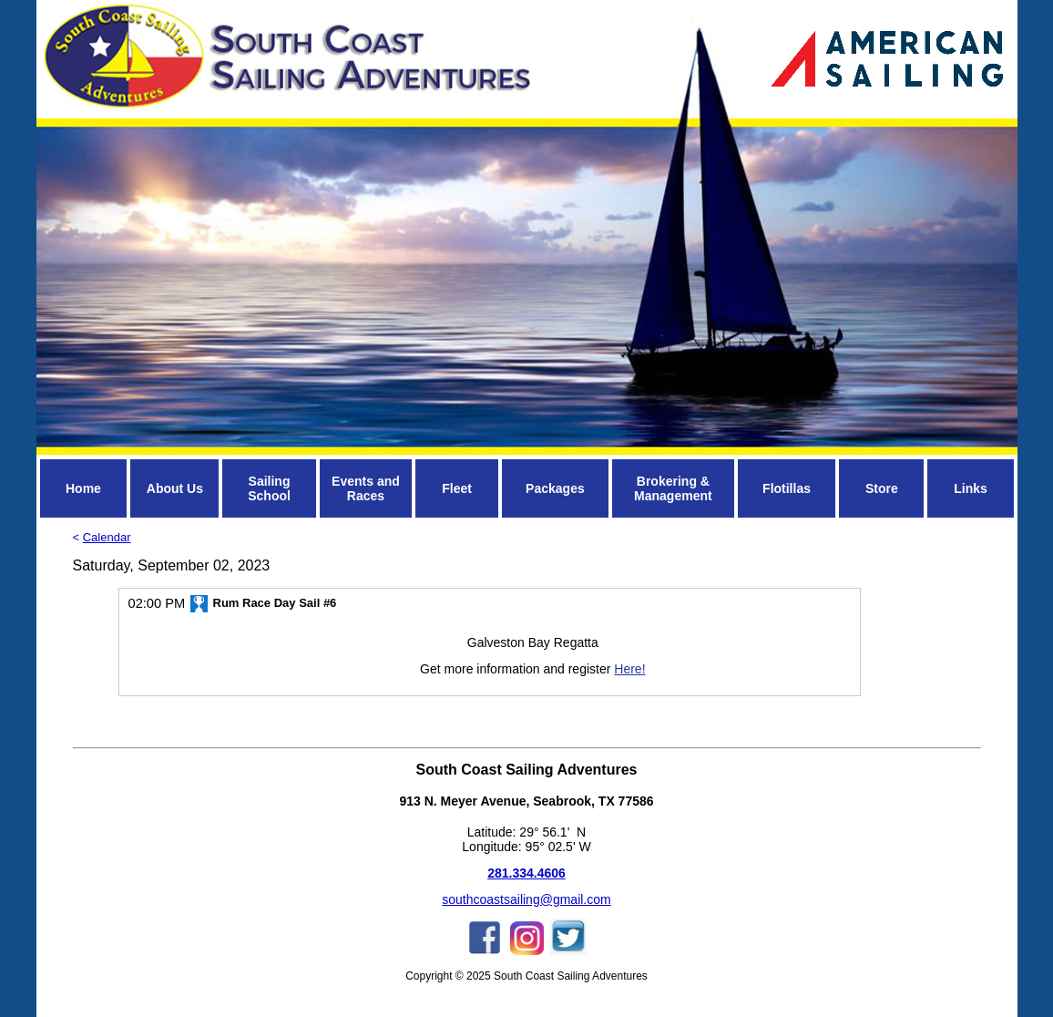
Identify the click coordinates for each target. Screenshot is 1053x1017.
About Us (175, 488)
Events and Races (366, 488)
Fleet (457, 488)
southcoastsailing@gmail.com (526, 899)
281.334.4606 (526, 873)
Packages (555, 488)
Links (970, 488)
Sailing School (269, 488)
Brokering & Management (673, 488)
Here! (629, 669)
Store (881, 488)
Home (83, 488)
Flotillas (786, 488)
